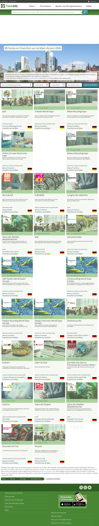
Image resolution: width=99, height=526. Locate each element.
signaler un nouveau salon (46, 471)
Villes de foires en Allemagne (14, 500)
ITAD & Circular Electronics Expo (14, 154)
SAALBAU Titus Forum (10, 252)
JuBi (4, 111)
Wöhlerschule (40, 252)
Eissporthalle (7, 210)
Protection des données (58, 513)
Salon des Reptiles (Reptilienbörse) (10, 238)
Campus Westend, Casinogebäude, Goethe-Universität (22, 377)
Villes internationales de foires (14, 503)
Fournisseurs (45, 6)
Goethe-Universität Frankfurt (77, 335)
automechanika (74, 237)
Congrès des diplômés (77, 195)
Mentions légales (56, 516)
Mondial (12, 479)
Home (4, 479)
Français (93, 1)
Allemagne (23, 479)
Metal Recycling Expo (77, 111)
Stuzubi (38, 446)
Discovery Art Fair (10, 446)
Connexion (4, 1)
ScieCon (6, 404)
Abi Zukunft (7, 195)
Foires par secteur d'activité (13, 493)
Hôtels (89, 6)
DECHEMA (6, 419)
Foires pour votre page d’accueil (61, 519)
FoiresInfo (10, 6)
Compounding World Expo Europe (79, 280)
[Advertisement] (49, 29)
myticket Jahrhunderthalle (76, 377)
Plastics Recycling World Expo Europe (16, 322)
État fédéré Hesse (36, 479)
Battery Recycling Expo (77, 153)
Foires (32, 6)
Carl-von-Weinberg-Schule (12, 126)
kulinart (6, 362)
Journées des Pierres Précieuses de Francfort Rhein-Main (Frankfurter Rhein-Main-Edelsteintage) (81, 363)
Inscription (12, 1)
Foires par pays (9, 496)
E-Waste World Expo (44, 111)
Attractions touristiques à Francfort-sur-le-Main (38, 78)
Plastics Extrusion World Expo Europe (48, 322)
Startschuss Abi (74, 321)
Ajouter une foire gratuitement (68, 6)
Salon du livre (41, 362)
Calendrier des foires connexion (61, 523)
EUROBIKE (39, 195)
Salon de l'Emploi (43, 404)
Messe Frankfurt (41, 126)
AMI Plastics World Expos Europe (14, 280)
